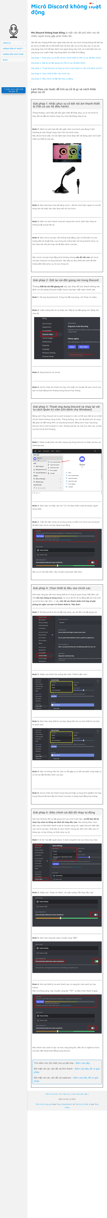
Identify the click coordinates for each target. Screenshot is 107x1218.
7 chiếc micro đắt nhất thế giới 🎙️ (13, 90)
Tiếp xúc (66, 1094)
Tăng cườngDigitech (64, 1104)
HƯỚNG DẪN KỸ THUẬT (12, 49)
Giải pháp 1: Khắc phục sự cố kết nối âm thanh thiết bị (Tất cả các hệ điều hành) (66, 58)
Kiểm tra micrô (51, 1094)
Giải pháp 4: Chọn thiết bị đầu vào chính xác (50, 73)
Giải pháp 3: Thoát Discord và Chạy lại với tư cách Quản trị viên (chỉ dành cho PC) (66, 68)
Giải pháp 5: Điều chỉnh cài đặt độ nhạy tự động (52, 79)
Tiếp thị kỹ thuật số (83, 1104)
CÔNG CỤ (7, 43)
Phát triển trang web (44, 1104)
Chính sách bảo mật (79, 1094)
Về (60, 1094)
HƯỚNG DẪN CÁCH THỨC (13, 54)
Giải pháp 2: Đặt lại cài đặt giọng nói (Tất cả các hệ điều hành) (58, 63)
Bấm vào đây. (83, 1063)
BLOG (5, 60)
